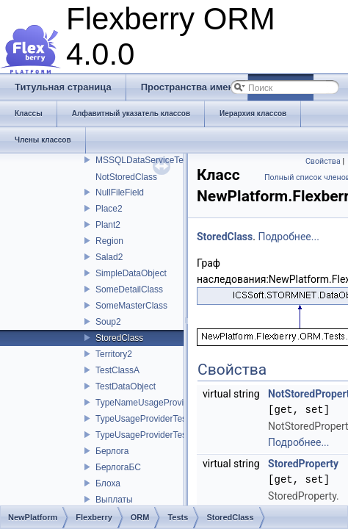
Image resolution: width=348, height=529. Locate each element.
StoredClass (119, 338)
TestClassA (117, 370)
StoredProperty (303, 463)
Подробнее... (288, 236)
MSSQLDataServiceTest (142, 160)
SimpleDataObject (131, 273)
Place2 (109, 209)
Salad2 (109, 257)
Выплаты (114, 499)
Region (109, 241)
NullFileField (119, 192)
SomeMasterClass (131, 306)
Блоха (107, 483)
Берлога (111, 451)
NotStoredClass (126, 177)
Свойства (323, 161)
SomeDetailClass (129, 289)
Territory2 (113, 354)
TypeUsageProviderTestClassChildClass (174, 435)
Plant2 (107, 225)
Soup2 (108, 322)
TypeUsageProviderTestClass (153, 419)
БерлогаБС (118, 467)
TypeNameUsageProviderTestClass (164, 402)
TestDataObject (125, 386)
